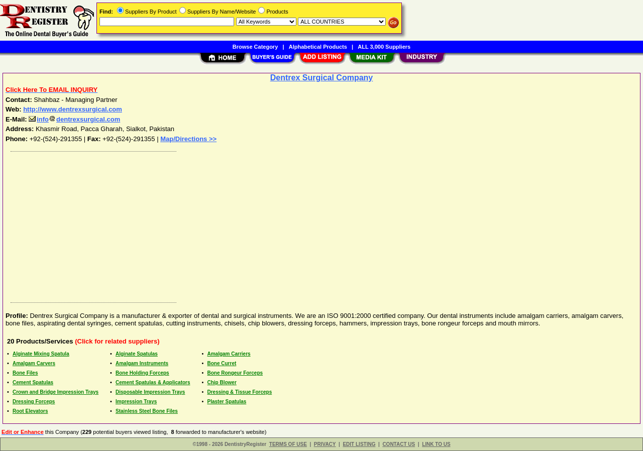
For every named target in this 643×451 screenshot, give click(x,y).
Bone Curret (221, 363)
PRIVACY (325, 444)
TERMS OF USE (288, 444)
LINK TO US (436, 444)
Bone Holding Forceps (142, 373)
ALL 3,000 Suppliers (384, 47)
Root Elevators (30, 411)
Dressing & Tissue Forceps (239, 392)
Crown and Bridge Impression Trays (55, 392)
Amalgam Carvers (34, 363)
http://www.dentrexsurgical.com (72, 109)
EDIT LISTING (359, 444)
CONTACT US (398, 444)
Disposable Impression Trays (150, 392)
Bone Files (25, 373)
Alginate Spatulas (137, 354)
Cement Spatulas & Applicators (153, 382)
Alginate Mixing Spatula (41, 354)
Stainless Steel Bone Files (147, 411)
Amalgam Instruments (142, 363)
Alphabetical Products (318, 47)
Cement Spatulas (33, 382)
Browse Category (255, 47)
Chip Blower (221, 382)
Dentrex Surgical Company (321, 77)
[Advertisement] (308, 224)
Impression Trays (136, 401)
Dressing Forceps (34, 401)
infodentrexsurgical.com (74, 119)
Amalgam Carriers (228, 354)
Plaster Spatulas (226, 401)
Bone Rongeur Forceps (235, 373)
